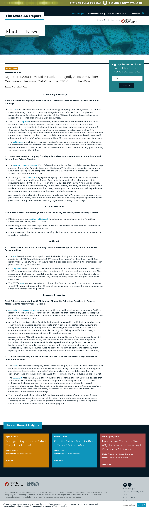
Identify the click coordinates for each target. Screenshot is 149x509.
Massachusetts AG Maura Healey (25, 309)
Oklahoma (129, 453)
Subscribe (136, 14)
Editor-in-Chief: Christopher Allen (108, 20)
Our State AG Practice (131, 497)
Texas (62, 449)
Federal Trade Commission (26, 165)
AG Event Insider (129, 494)
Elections (28, 453)
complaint (24, 121)
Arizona (111, 453)
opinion (18, 268)
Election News (11, 68)
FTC (15, 109)
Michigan (15, 449)
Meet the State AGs (95, 14)
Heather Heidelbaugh (40, 219)
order (22, 283)
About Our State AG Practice (117, 14)
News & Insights (78, 14)
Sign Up (126, 85)
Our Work (126, 500)
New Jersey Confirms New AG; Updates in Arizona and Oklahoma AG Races (121, 444)
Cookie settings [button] (128, 505)
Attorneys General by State (133, 491)
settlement (18, 142)
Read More (11, 459)
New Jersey (119, 453)
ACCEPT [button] (141, 505)
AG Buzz (20, 453)
